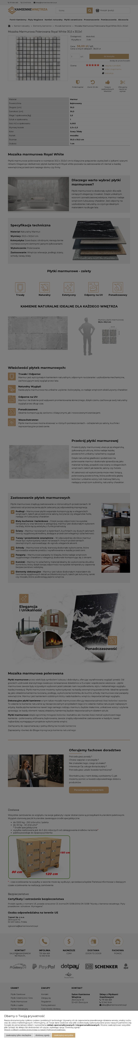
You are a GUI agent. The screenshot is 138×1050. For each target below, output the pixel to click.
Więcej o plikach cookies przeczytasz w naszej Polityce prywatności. (35, 1030)
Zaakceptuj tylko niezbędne (18, 1035)
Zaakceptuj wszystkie (63, 1035)
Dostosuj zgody (42, 1035)
